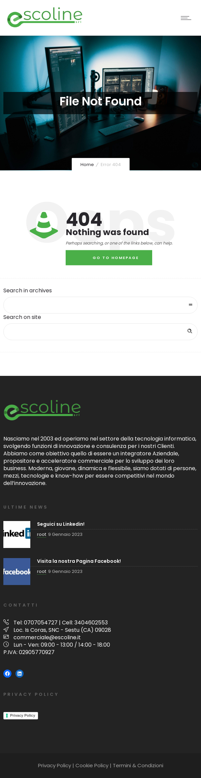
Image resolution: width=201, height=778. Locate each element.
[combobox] (100, 305)
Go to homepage (116, 257)
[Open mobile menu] (187, 18)
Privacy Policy (22, 715)
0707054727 (41, 622)
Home (87, 164)
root (41, 534)
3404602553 (91, 622)
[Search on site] (100, 331)
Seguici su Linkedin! (61, 524)
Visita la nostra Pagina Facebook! (79, 561)
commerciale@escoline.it (47, 637)
